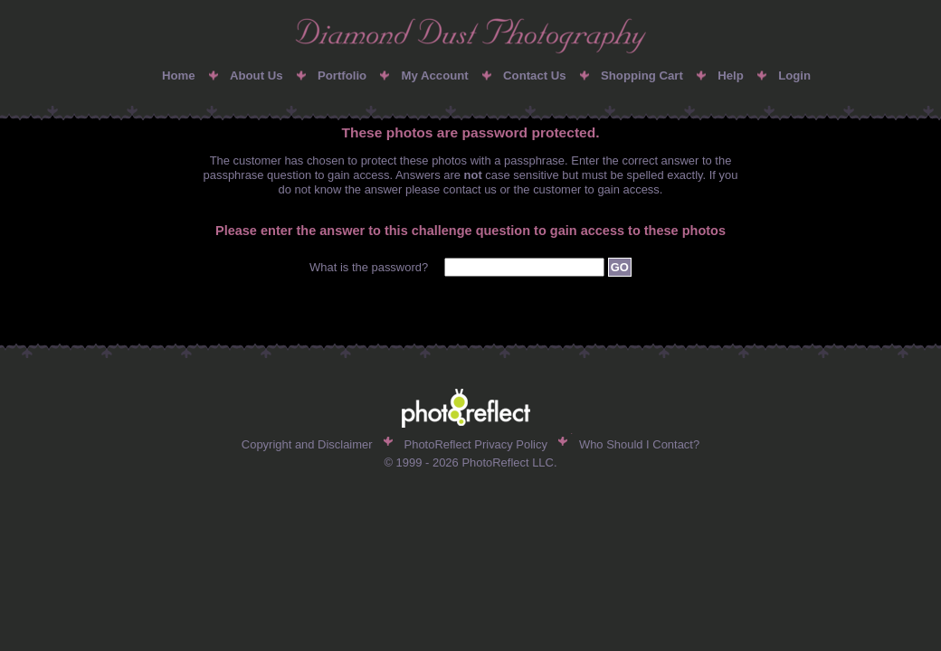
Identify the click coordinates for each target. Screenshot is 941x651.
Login (794, 75)
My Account (434, 75)
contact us (470, 189)
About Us (256, 75)
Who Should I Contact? (639, 444)
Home (178, 75)
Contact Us (534, 75)
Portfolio (342, 75)
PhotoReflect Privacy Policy (475, 444)
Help (731, 75)
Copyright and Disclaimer (307, 444)
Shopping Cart (642, 75)
